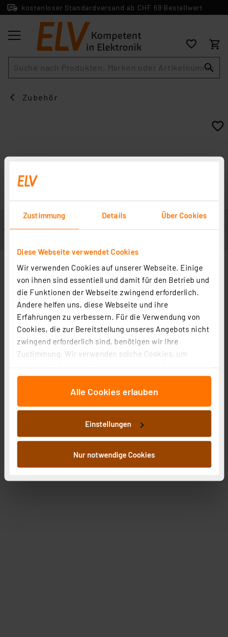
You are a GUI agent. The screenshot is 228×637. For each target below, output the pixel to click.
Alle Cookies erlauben (114, 391)
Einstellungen (114, 423)
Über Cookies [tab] (183, 214)
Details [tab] (114, 214)
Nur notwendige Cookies (114, 454)
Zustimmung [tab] (44, 214)
